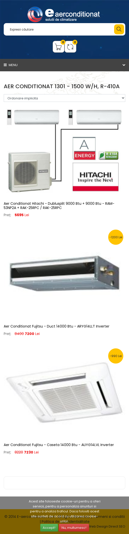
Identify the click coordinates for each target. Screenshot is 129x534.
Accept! (49, 527)
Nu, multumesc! (74, 527)
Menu (11, 65)
